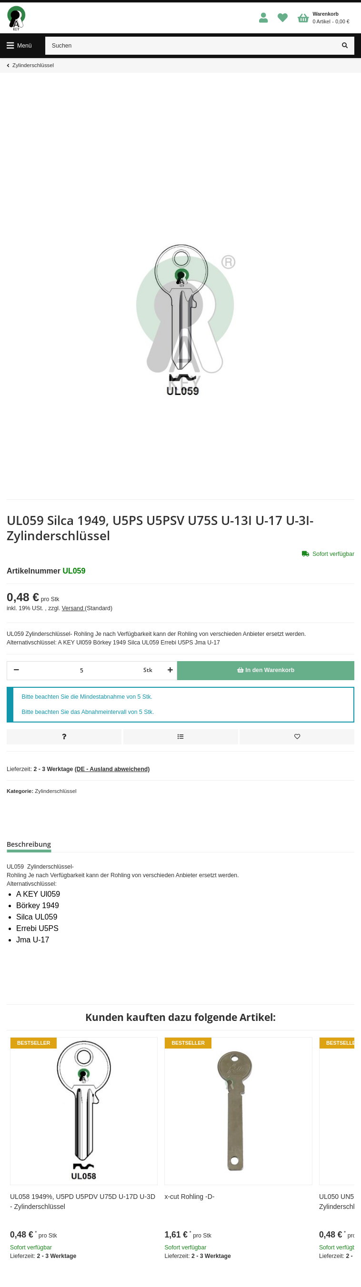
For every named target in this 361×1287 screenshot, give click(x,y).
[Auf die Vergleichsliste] (180, 736)
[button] (263, 18)
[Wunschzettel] (283, 18)
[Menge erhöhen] (169, 671)
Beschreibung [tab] (29, 844)
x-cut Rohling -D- (189, 1196)
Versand (73, 608)
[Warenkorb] (323, 18)
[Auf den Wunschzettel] (297, 736)
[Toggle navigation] (19, 45)
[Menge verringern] (16, 671)
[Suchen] (190, 46)
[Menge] (81, 671)
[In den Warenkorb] (265, 670)
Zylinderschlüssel (55, 791)
